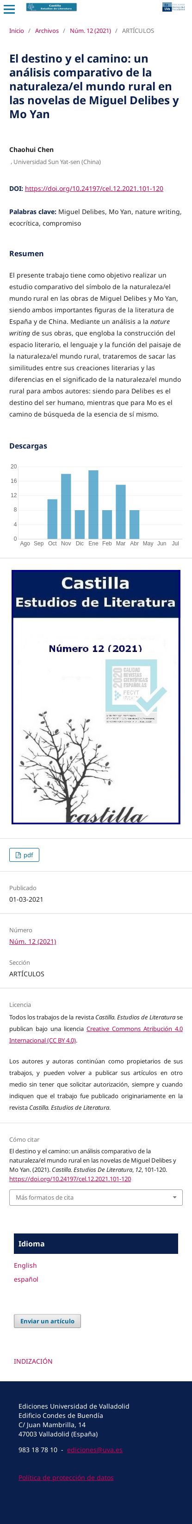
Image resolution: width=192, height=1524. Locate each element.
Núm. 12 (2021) (90, 30)
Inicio (16, 30)
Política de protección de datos (66, 1477)
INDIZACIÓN (33, 1361)
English (25, 1265)
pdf (27, 855)
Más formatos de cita (45, 1197)
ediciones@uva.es (95, 1449)
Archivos (47, 30)
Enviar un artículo (47, 1321)
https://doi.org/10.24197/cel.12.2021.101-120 (94, 188)
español (26, 1279)
